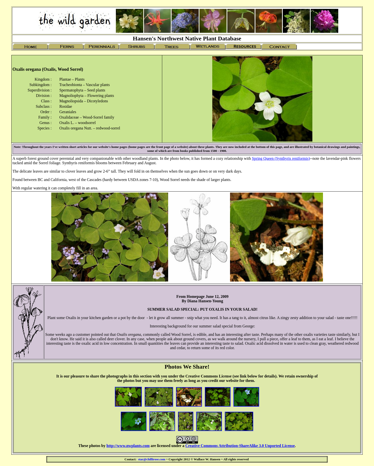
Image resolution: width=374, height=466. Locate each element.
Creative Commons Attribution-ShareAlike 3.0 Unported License (240, 446)
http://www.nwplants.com (128, 446)
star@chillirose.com (151, 459)
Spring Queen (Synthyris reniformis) (281, 158)
